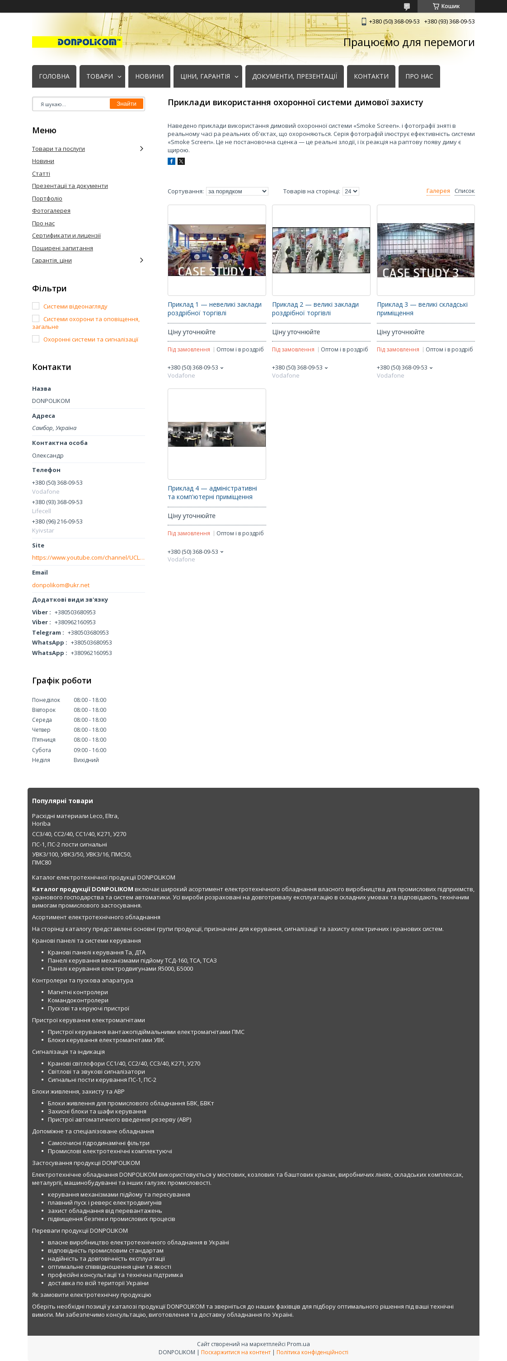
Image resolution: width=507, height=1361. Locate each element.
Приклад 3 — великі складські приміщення (422, 308)
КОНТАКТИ (371, 76)
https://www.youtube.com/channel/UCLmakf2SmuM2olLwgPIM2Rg (88, 557)
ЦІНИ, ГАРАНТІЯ (205, 76)
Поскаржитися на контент (236, 1352)
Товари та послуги (58, 149)
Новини (43, 161)
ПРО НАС (419, 76)
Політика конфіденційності (312, 1352)
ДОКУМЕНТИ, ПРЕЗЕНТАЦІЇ (294, 76)
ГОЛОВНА (54, 76)
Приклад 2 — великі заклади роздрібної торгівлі (315, 308)
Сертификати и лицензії (66, 235)
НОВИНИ (149, 76)
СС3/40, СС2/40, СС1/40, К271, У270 (79, 834)
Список (465, 191)
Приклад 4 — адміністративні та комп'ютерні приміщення (212, 492)
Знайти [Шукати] (126, 103)
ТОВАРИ (99, 76)
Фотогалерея (51, 210)
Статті (41, 173)
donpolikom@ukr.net (60, 585)
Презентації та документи (70, 186)
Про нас (43, 223)
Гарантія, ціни (52, 260)
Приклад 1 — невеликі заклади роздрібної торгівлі (215, 308)
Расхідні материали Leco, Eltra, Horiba (75, 820)
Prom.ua (298, 1344)
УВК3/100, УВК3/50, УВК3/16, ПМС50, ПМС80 (81, 858)
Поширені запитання (62, 248)
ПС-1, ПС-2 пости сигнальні (69, 844)
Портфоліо (47, 198)
